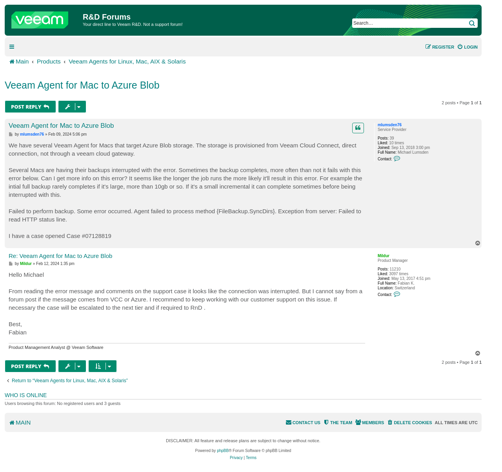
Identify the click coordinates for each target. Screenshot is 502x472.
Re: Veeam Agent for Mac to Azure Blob (60, 255)
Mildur (383, 256)
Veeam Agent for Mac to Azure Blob (82, 85)
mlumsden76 (390, 125)
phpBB (223, 450)
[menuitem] (467, 47)
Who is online (26, 395)
